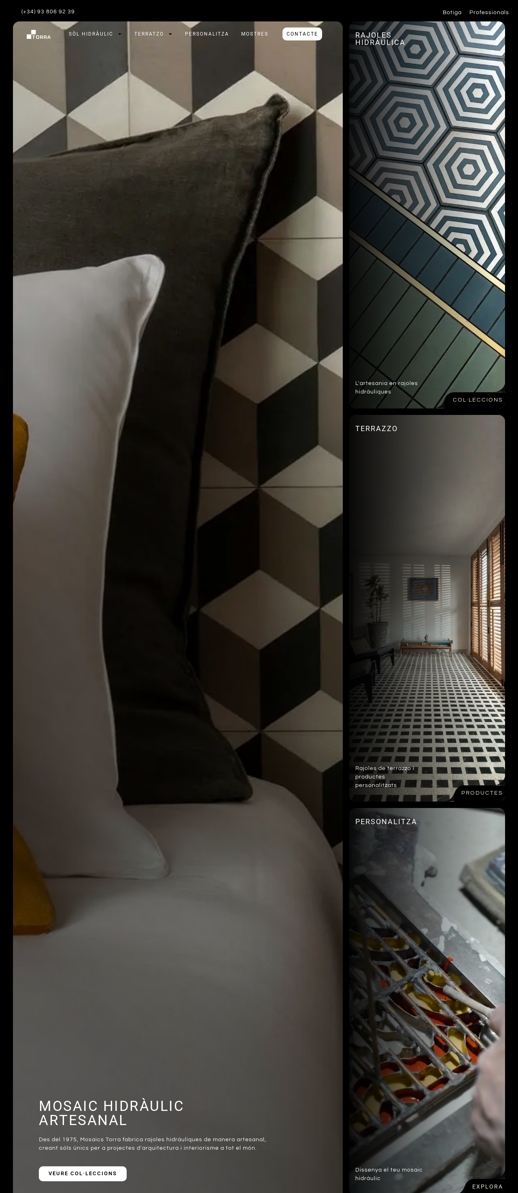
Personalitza (207, 34)
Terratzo (153, 33)
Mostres (254, 34)
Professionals (489, 12)
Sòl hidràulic (95, 33)
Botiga (452, 12)
